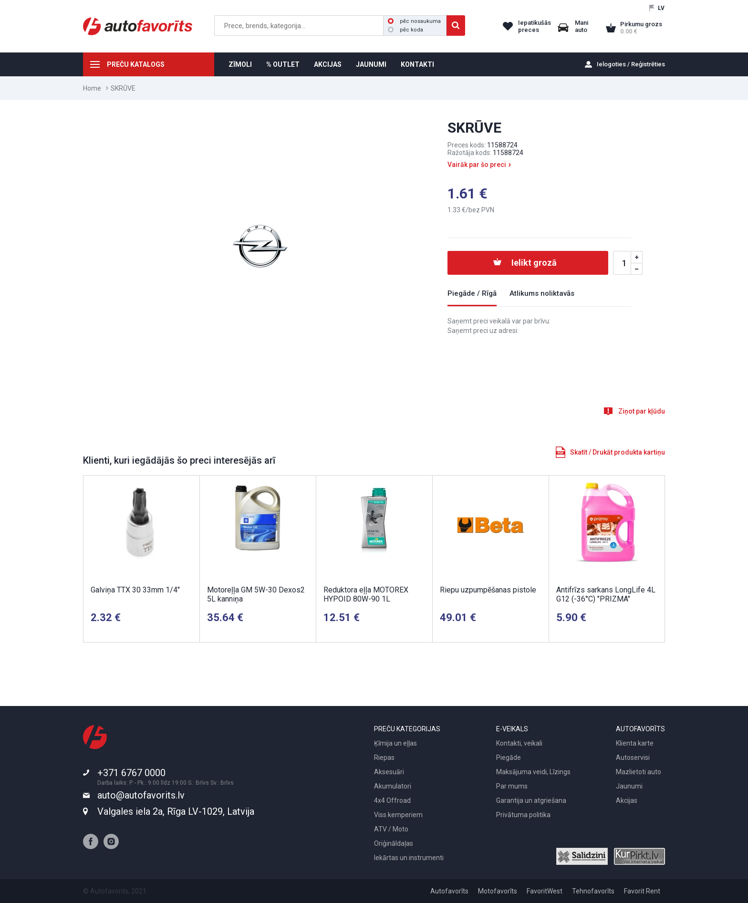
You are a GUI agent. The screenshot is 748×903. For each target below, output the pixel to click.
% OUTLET (283, 64)
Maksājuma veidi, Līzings (533, 772)
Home (92, 88)
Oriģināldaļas (393, 843)
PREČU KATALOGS (136, 64)
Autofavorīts (449, 891)
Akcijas (626, 800)
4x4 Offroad (392, 800)
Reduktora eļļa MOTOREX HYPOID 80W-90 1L (365, 594)
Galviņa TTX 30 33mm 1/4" (135, 589)
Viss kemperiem (398, 815)
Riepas (384, 757)
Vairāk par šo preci (476, 164)
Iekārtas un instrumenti (409, 857)
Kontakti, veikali (519, 743)
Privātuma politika (523, 815)
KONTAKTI (417, 64)
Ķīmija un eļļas (395, 743)
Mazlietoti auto (638, 772)
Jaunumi (629, 786)
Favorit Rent (642, 891)
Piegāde (508, 757)
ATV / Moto (391, 829)
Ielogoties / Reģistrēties (631, 64)
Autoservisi (633, 757)
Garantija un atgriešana (531, 800)
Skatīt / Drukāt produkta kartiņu (617, 452)
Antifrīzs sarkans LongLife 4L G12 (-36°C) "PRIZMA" (605, 594)
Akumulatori (392, 786)
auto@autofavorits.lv (141, 795)
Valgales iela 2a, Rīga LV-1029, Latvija (175, 811)
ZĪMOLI (240, 64)
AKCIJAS (328, 64)
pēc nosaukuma (414, 21)
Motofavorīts (497, 891)
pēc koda (405, 30)
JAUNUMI (371, 64)
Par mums (512, 786)
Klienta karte (635, 743)
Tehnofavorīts (593, 891)
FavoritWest (544, 891)
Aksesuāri (389, 772)
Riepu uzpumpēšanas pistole (488, 589)
